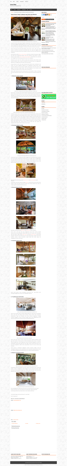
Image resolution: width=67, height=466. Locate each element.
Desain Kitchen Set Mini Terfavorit (47, 46)
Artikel (15, 9)
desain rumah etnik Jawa (23, 54)
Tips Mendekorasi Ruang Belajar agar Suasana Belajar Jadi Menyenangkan (51, 24)
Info (27, 9)
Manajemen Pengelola (45, 114)
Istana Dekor (13, 4)
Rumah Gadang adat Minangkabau (25, 56)
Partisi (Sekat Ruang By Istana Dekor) (47, 50)
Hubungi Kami (21, 1)
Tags (47, 19)
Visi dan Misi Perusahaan (45, 111)
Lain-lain (43, 104)
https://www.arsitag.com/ (18, 410)
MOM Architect (28, 230)
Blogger (40, 462)
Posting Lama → (38, 423)
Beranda (26, 423)
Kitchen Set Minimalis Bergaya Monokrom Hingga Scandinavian (51, 31)
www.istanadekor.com (17, 400)
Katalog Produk (44, 118)
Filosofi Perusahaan (45, 112)
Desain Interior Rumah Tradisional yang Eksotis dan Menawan (24, 14)
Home (11, 1)
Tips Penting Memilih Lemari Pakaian (47, 53)
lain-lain (31, 9)
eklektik (27, 182)
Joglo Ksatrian (23, 230)
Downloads (19, 9)
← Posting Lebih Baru (14, 423)
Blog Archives (51, 19)
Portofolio (27, 1)
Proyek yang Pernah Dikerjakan (47, 115)
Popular (43, 19)
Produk (17, 1)
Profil (14, 1)
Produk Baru (24, 9)
